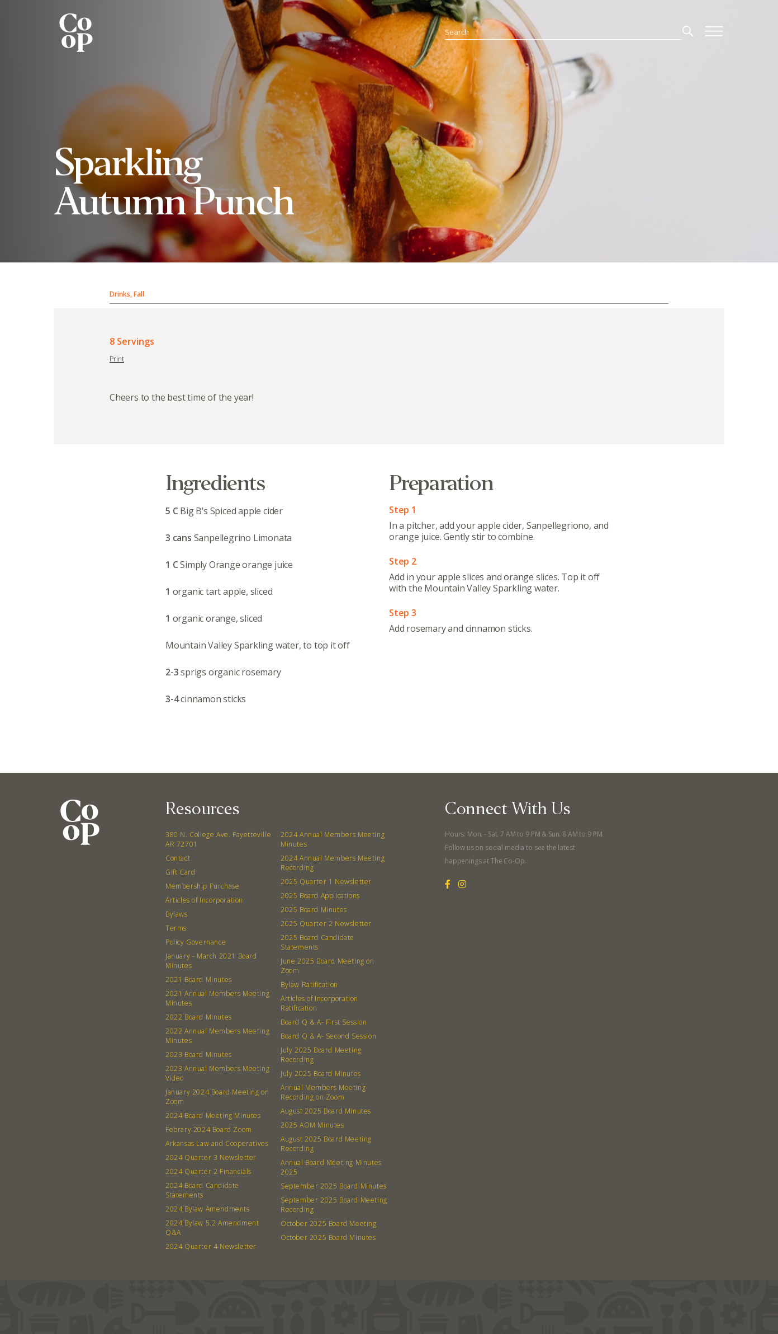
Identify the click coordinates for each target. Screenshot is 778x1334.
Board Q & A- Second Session (328, 1036)
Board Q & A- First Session (324, 1022)
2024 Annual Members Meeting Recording (333, 862)
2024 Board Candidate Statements (202, 1190)
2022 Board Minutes (198, 1017)
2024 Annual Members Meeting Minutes (333, 839)
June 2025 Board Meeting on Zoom (327, 965)
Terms (176, 928)
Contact (177, 858)
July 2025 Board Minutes (321, 1073)
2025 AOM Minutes (312, 1125)
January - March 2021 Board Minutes (211, 960)
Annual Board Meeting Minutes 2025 (331, 1167)
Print (117, 359)
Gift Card (180, 872)
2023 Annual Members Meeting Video (217, 1073)
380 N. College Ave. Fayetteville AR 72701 (218, 839)
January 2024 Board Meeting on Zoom (217, 1096)
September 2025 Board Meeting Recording (334, 1204)
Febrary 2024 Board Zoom (208, 1129)
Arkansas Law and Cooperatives (216, 1143)
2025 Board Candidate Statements (317, 942)
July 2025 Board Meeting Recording (321, 1054)
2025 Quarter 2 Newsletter (326, 923)
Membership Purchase (202, 886)
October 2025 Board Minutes (328, 1237)
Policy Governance (195, 942)
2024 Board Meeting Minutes (213, 1115)
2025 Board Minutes (314, 909)
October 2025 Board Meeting (329, 1223)
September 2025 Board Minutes (334, 1186)
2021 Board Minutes (198, 979)
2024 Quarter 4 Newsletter (211, 1246)
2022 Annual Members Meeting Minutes (217, 1035)
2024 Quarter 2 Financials (208, 1171)
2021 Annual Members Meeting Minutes (217, 998)
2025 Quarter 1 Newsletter (326, 881)
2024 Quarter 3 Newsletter (211, 1157)
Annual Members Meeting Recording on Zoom (323, 1092)
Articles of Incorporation (204, 900)
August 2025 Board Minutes (326, 1111)
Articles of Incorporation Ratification (319, 1003)
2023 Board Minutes (198, 1054)
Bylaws (176, 914)
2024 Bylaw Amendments (207, 1209)
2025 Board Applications (320, 895)
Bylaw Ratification (309, 984)
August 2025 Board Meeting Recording (326, 1143)
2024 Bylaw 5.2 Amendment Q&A (212, 1227)
